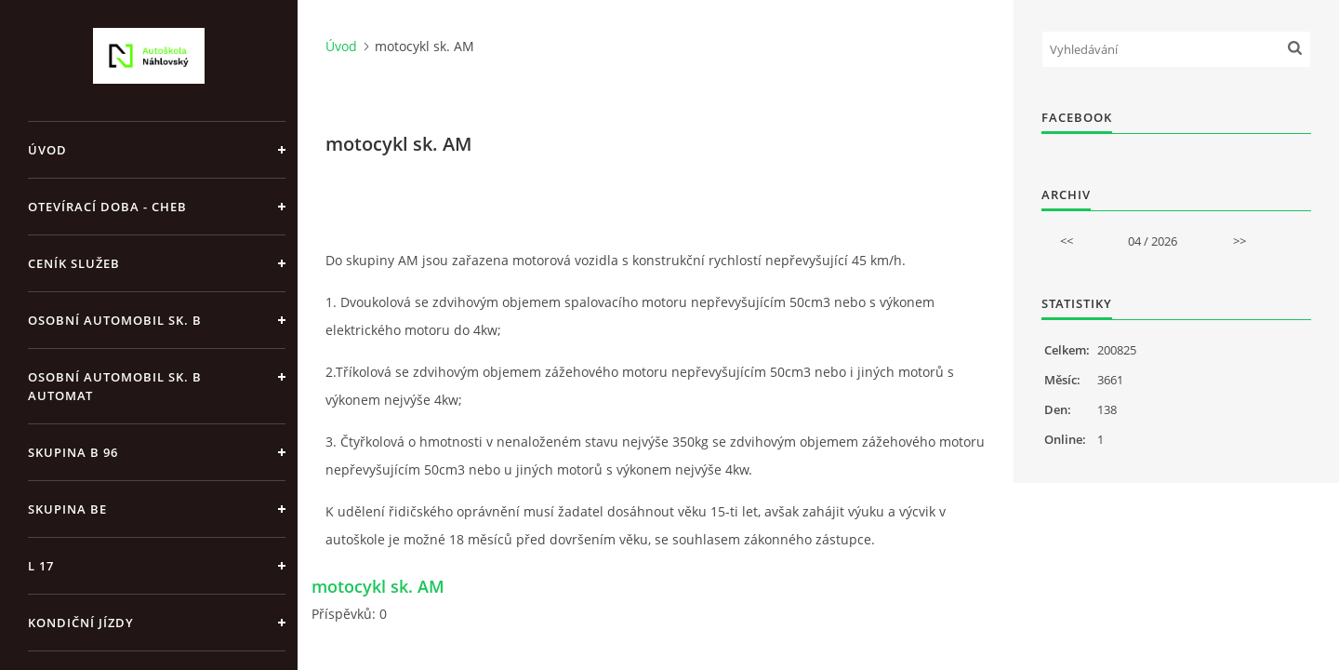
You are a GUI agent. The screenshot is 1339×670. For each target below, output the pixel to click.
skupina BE (67, 509)
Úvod (47, 149)
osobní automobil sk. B (115, 320)
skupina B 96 (73, 452)
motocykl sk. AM (378, 586)
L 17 (41, 565)
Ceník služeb (74, 263)
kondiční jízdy (81, 622)
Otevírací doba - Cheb (107, 206)
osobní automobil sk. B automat (115, 386)
